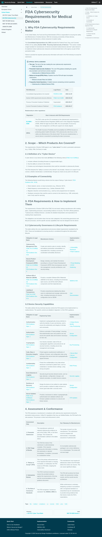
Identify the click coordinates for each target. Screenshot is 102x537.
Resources (49, 2)
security (52, 504)
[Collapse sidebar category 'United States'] (21, 12)
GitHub (94, 2)
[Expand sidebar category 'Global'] (21, 32)
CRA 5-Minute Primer (13, 529)
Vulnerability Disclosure (43, 529)
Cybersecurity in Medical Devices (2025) (43, 73)
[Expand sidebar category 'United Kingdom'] (21, 29)
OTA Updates (73, 397)
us (47, 504)
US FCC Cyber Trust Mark (10, 15)
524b (57, 504)
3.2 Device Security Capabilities (90, 34)
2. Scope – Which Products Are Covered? (92, 13)
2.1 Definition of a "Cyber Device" (92, 16)
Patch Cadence (75, 251)
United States (6, 12)
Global (4, 32)
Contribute (71, 527)
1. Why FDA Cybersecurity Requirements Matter (91, 9)
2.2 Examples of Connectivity (90, 21)
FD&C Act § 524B (37, 66)
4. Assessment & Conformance (92, 37)
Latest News (70, 524)
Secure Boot (73, 353)
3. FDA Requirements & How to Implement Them (92, 25)
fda (30, 504)
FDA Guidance (58, 106)
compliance (42, 504)
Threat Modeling (75, 263)
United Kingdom (6, 29)
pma (62, 504)
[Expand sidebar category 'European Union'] (21, 9)
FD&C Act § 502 (30, 294)
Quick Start (21, 2)
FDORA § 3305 (58, 94)
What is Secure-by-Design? (14, 527)
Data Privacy (73, 365)
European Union (6, 9)
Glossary (69, 529)
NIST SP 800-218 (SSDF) (10, 23)
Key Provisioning (75, 326)
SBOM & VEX (74, 280)
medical (35, 504)
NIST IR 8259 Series (8, 21)
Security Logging (74, 376)
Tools (55, 2)
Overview (4, 6)
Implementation (39, 2)
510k (66, 504)
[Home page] (26, 7)
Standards (29, 2)
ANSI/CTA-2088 (7, 26)
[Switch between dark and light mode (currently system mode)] (99, 2)
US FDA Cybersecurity (9, 18)
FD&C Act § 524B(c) (72, 157)
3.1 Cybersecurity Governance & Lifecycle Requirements (91, 29)
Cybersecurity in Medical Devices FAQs (43, 84)
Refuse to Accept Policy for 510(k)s (42, 79)
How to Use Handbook (13, 524)
